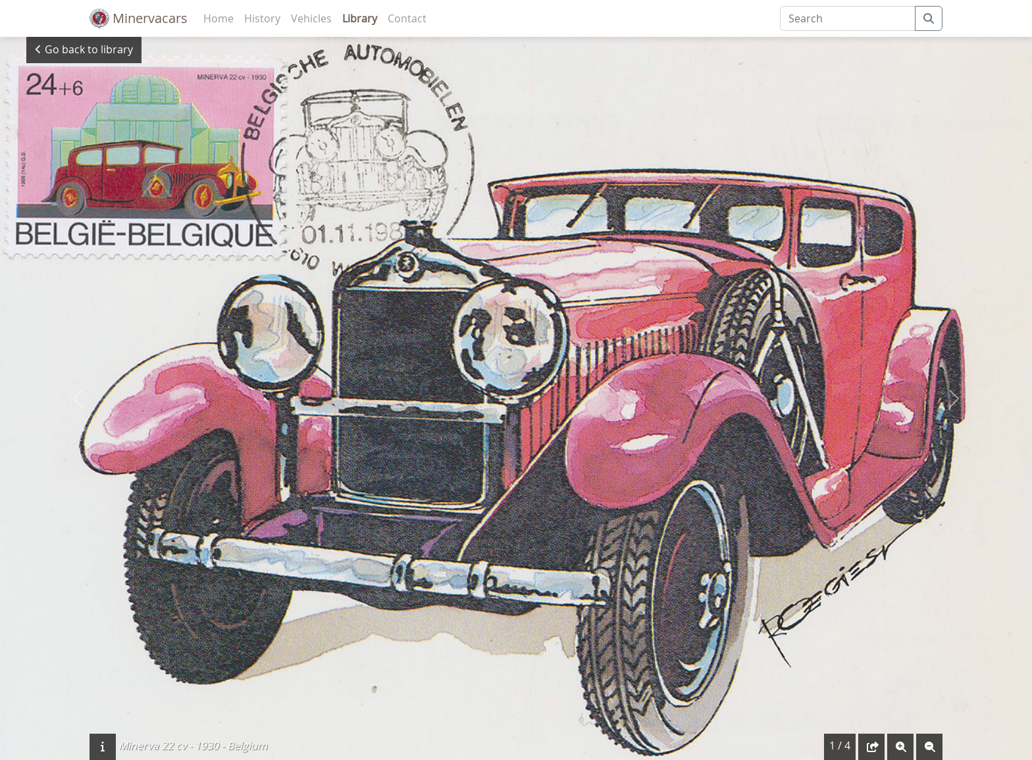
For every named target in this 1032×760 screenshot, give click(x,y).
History (262, 18)
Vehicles (311, 18)
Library (359, 18)
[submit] (928, 18)
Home (218, 18)
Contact (407, 18)
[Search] (848, 18)
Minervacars (139, 18)
